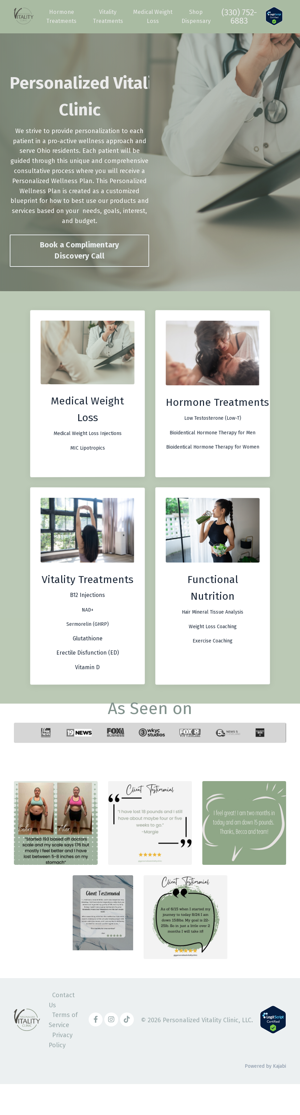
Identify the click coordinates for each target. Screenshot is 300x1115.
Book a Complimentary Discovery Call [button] (79, 250)
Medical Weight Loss (154, 17)
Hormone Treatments (60, 17)
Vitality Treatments (108, 17)
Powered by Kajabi (265, 1097)
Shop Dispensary (199, 17)
